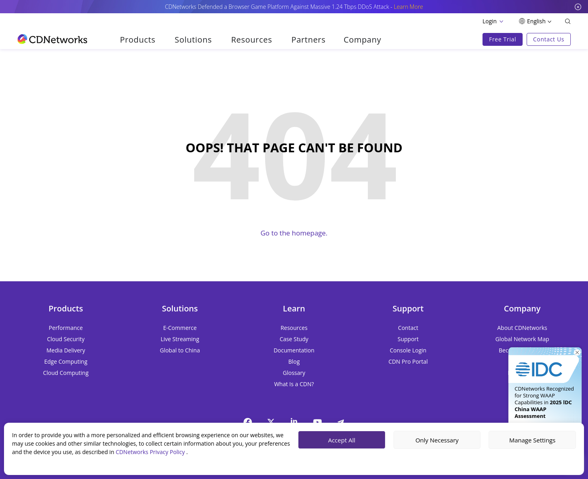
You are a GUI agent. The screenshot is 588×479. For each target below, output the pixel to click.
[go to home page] (52, 39)
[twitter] (270, 422)
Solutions (193, 39)
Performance (66, 328)
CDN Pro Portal (408, 361)
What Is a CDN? (294, 384)
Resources (251, 39)
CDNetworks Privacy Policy (151, 452)
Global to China (180, 350)
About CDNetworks (522, 328)
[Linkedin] (294, 421)
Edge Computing (65, 361)
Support (408, 339)
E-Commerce (180, 328)
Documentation (294, 350)
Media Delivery (66, 350)
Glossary (294, 373)
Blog (294, 361)
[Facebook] (247, 422)
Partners (308, 39)
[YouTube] (317, 422)
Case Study (294, 339)
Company (362, 39)
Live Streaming (179, 339)
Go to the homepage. (293, 232)
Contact (408, 328)
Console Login (408, 350)
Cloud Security (66, 339)
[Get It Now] (545, 362)
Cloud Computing (66, 373)
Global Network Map (522, 339)
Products (138, 39)
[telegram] (340, 422)
